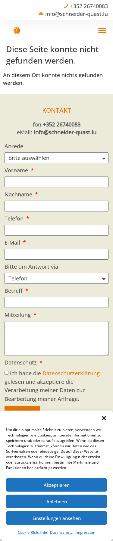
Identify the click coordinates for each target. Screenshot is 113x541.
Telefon (15, 218)
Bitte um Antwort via (31, 266)
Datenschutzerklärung (71, 373)
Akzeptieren (57, 485)
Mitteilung (18, 314)
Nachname (19, 194)
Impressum (85, 532)
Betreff (14, 290)
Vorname (17, 170)
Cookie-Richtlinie (32, 532)
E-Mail (13, 242)
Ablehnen (56, 502)
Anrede (14, 146)
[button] (104, 418)
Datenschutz (61, 532)
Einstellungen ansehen (57, 518)
